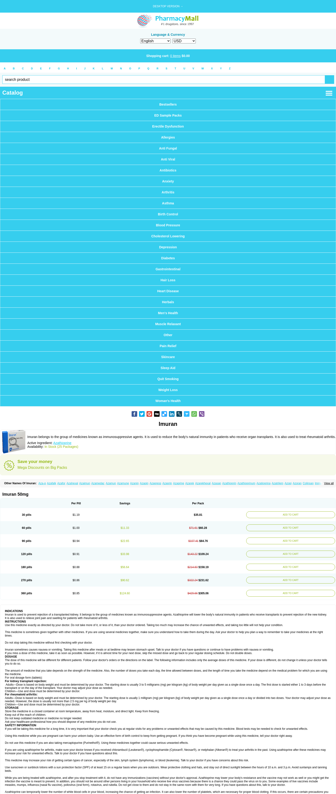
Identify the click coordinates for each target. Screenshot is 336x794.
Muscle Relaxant (168, 324)
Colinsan (308, 483)
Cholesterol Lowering (168, 236)
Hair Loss (168, 280)
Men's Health (168, 313)
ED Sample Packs (168, 115)
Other (168, 335)
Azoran (297, 483)
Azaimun (84, 483)
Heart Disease (168, 291)
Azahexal (72, 483)
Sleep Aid (168, 368)
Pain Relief (168, 346)
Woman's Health (168, 401)
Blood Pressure (168, 225)
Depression (168, 247)
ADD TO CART (290, 514)
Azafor (61, 483)
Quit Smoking (168, 379)
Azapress (155, 483)
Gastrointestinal (168, 269)
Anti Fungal (168, 148)
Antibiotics (168, 170)
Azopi (287, 483)
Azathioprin (229, 483)
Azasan (216, 483)
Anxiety (168, 181)
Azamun (111, 483)
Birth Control (168, 214)
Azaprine (178, 483)
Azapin (144, 483)
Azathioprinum (247, 483)
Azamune (123, 483)
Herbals (168, 302)
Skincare (168, 357)
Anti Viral (168, 159)
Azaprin (167, 483)
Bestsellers (168, 104)
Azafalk (51, 483)
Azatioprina (263, 483)
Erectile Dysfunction (168, 126)
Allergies (168, 137)
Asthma (168, 203)
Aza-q (42, 483)
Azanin (134, 483)
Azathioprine (62, 443)
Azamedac (98, 483)
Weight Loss (168, 390)
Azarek (189, 483)
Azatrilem (277, 483)
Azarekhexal (202, 483)
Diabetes (168, 258)
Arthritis (168, 192)
